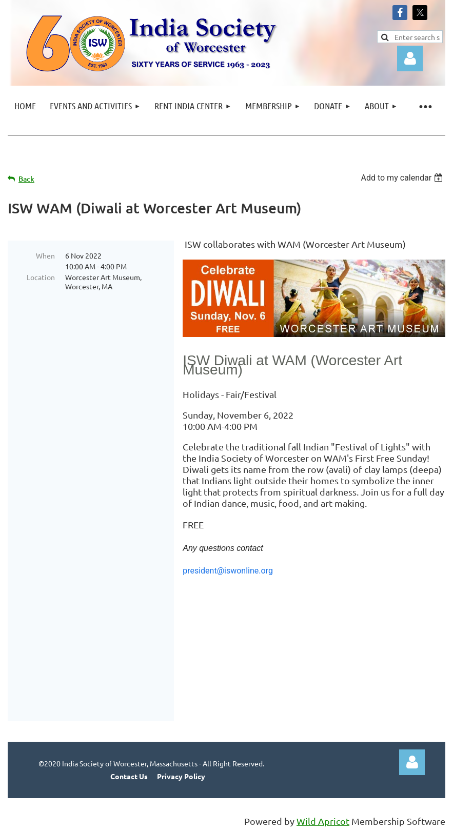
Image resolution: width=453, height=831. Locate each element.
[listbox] (403, 177)
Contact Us (129, 776)
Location (41, 277)
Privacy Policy (181, 776)
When (45, 255)
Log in (410, 58)
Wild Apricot (323, 821)
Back (26, 179)
